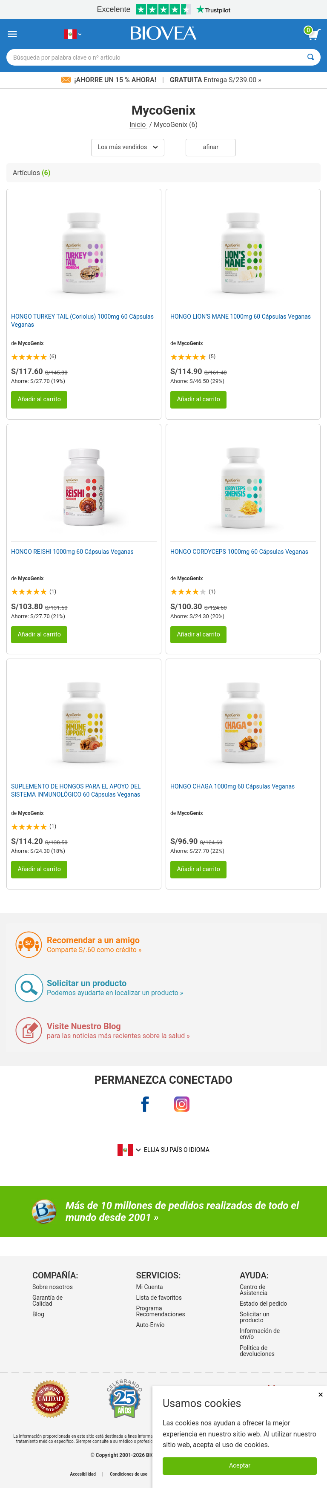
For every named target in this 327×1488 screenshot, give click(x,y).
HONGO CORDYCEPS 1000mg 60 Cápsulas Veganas (239, 551)
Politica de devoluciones (257, 1350)
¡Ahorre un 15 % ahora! (109, 80)
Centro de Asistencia (253, 1290)
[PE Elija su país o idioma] (72, 34)
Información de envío (260, 1333)
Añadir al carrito (39, 399)
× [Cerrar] (320, 1394)
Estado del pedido (263, 1303)
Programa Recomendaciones (160, 1311)
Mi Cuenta (149, 1287)
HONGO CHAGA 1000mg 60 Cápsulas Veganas (232, 786)
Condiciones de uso (128, 1474)
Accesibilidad (83, 1474)
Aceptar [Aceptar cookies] (239, 1465)
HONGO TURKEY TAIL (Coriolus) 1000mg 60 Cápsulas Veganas (82, 320)
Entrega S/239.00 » (215, 80)
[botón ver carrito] (314, 34)
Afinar (210, 147)
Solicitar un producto (255, 1317)
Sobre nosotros (52, 1287)
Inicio (138, 125)
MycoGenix (30, 343)
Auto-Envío (150, 1324)
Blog (38, 1314)
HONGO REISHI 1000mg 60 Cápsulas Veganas (72, 551)
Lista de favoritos (158, 1297)
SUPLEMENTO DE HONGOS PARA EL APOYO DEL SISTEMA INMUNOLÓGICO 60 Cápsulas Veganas (76, 790)
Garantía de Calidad (47, 1300)
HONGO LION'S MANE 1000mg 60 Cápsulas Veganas (240, 316)
